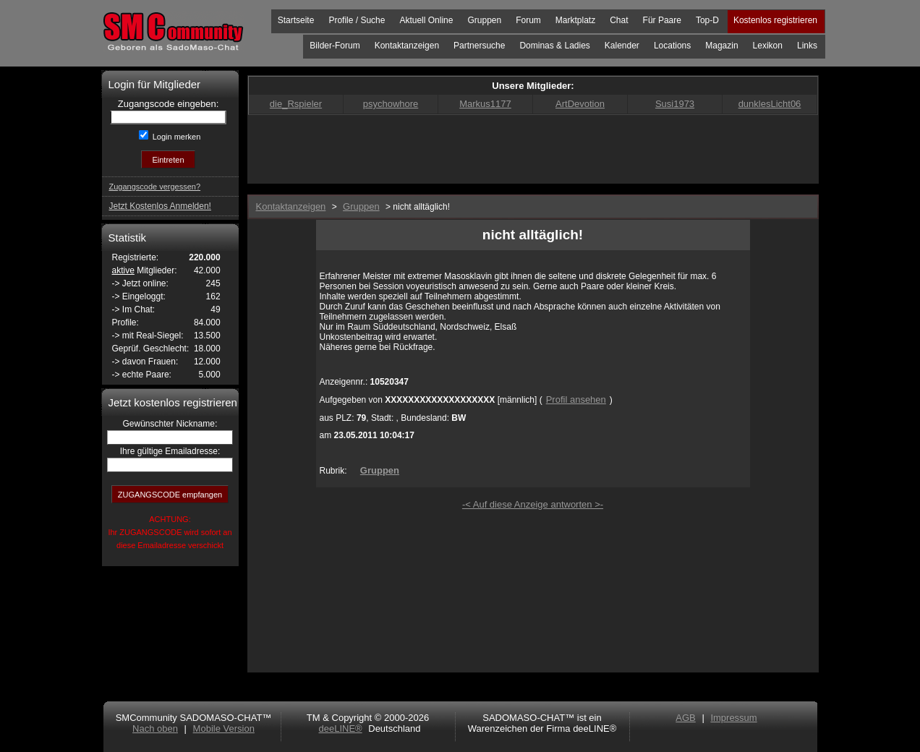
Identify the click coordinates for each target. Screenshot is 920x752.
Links (807, 45)
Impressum (733, 717)
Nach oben (155, 728)
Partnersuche (479, 45)
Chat (619, 20)
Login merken (175, 136)
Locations (672, 45)
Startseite (296, 20)
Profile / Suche (356, 20)
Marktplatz (575, 20)
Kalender (622, 45)
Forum (528, 20)
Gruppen (484, 20)
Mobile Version (224, 728)
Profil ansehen (576, 399)
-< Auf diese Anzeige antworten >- (532, 504)
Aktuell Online (426, 20)
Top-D (707, 20)
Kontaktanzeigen (407, 45)
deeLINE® (340, 728)
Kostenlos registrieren (775, 20)
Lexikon (768, 45)
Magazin (721, 45)
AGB (685, 717)
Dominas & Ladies (554, 45)
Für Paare (662, 20)
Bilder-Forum (334, 45)
